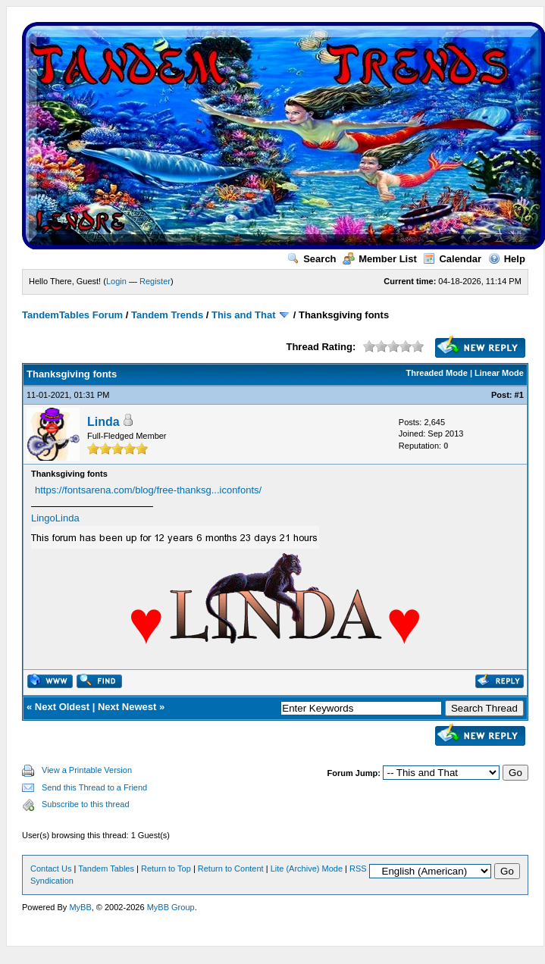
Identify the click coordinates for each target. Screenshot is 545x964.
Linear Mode (499, 372)
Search (311, 258)
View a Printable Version (87, 770)
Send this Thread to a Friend (94, 787)
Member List (380, 258)
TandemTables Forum (72, 315)
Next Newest (127, 706)
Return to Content (231, 868)
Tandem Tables (106, 868)
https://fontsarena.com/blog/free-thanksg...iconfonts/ (148, 490)
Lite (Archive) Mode (307, 868)
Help (506, 258)
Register (155, 281)
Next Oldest (62, 706)
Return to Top (166, 868)
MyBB (80, 907)
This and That (243, 315)
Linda (103, 421)
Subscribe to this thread (86, 804)
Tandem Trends (167, 315)
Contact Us (50, 868)
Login (116, 281)
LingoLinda (55, 518)
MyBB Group (171, 907)
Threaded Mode (437, 372)
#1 (519, 394)
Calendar (452, 258)
